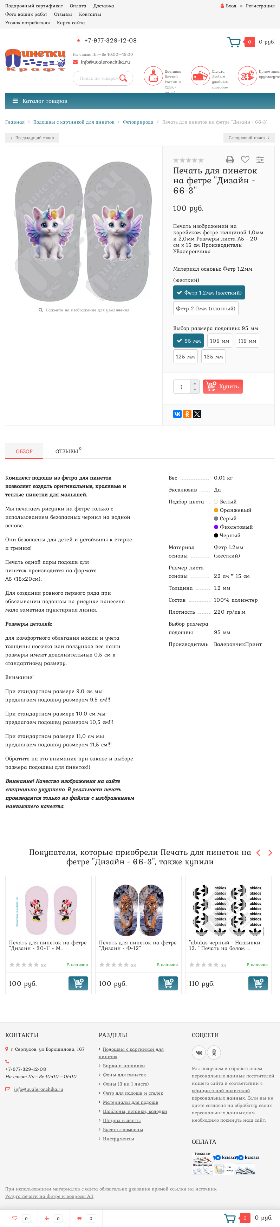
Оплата (78, 5)
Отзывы (63, 14)
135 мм (213, 356)
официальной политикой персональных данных (221, 1094)
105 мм (219, 340)
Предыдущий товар (32, 137)
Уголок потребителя (27, 22)
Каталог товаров (40, 100)
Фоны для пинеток (124, 1074)
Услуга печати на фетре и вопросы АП (49, 1196)
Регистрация (260, 5)
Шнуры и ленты (122, 1120)
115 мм (247, 340)
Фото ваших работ (26, 14)
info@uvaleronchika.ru (105, 61)
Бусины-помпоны (123, 1129)
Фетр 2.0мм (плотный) (206, 308)
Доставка (103, 5)
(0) (27, 965)
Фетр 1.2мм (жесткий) (213, 292)
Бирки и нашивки (124, 1065)
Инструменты (118, 1138)
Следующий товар (249, 137)
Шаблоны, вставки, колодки (135, 1111)
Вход (228, 5)
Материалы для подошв (130, 1102)
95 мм (192, 340)
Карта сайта (71, 22)
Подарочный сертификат (34, 5)
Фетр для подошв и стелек (133, 1092)
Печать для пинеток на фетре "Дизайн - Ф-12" (138, 945)
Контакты (90, 14)
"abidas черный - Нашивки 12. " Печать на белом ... (224, 945)
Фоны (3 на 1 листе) (126, 1083)
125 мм (185, 356)
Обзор (24, 451)
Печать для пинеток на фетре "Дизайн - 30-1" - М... (48, 945)
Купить (229, 386)
